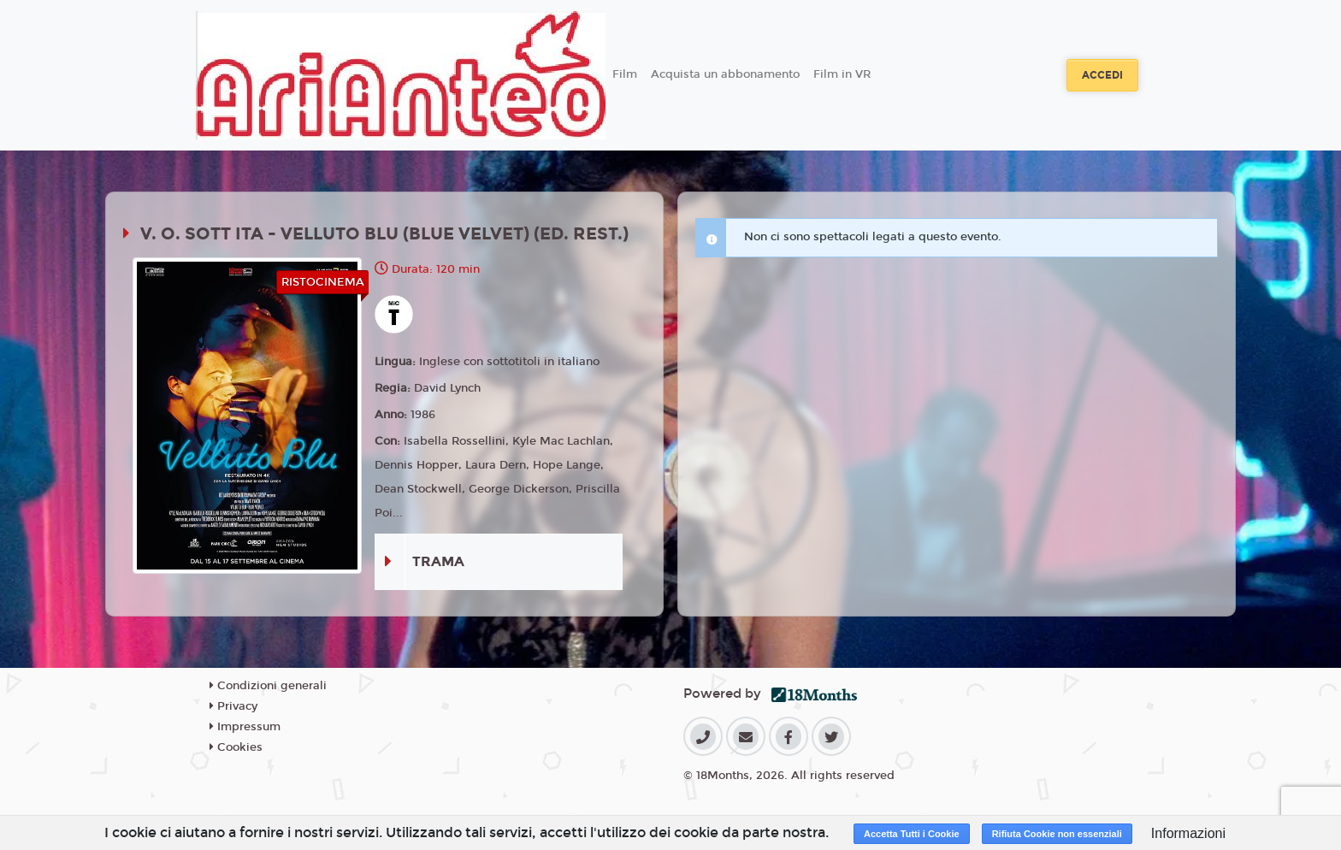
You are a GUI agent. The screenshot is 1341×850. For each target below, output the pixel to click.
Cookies (236, 747)
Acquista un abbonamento (725, 74)
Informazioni (1188, 833)
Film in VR (842, 74)
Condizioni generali (268, 686)
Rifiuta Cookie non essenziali (1057, 834)
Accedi (1102, 75)
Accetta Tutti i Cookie (912, 834)
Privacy (233, 706)
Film (624, 74)
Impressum (245, 727)
